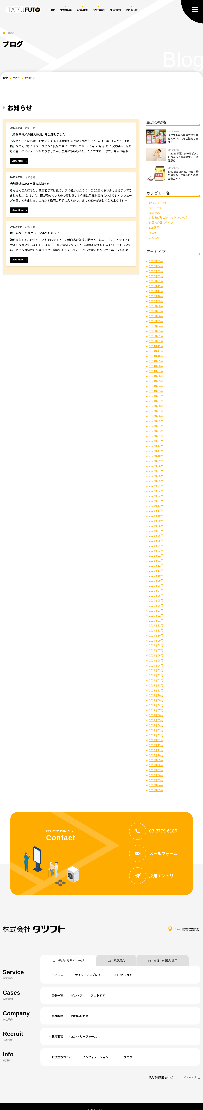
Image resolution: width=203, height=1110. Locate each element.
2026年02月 (156, 275)
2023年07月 (156, 408)
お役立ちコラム (62, 1049)
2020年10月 (156, 570)
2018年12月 (156, 678)
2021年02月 (156, 551)
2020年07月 (156, 585)
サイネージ (156, 207)
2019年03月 (156, 664)
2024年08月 (156, 364)
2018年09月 (156, 693)
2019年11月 (156, 624)
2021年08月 (156, 521)
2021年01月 (156, 556)
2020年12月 (156, 560)
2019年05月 (156, 654)
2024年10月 (156, 354)
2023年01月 (156, 437)
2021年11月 (156, 506)
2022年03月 (156, 487)
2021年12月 (156, 501)
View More (18, 160)
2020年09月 (156, 575)
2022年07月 (156, 467)
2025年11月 (156, 290)
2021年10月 (156, 511)
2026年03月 (156, 270)
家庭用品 (155, 212)
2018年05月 (156, 713)
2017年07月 (156, 762)
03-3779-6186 (155, 823)
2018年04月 (156, 718)
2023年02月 (156, 433)
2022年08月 (156, 462)
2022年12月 (156, 442)
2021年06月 (156, 531)
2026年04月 (156, 265)
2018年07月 (156, 703)
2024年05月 (156, 378)
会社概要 (57, 1008)
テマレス (57, 967)
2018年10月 (156, 688)
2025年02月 (156, 334)
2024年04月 (156, 383)
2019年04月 (156, 659)
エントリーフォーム (84, 1028)
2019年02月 (156, 669)
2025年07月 (156, 309)
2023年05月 (156, 418)
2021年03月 (156, 546)
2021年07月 (156, 526)
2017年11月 (156, 742)
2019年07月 (156, 644)
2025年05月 (156, 319)
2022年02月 (156, 492)
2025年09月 (156, 300)
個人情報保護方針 (159, 1069)
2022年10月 (156, 452)
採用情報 (115, 10)
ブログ (16, 78)
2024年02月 (156, 393)
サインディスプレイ (88, 967)
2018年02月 (156, 728)
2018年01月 (156, 733)
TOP (52, 10)
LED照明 (154, 227)
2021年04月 (156, 541)
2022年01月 (156, 496)
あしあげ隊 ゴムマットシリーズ (169, 217)
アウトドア (98, 987)
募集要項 (57, 1028)
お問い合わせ (79, 1008)
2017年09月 (156, 752)
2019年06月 (156, 649)
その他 (153, 232)
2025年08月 (156, 305)
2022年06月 (156, 472)
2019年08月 (156, 639)
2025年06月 (156, 315)
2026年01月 (156, 280)
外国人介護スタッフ (162, 222)
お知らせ (155, 237)
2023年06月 (156, 413)
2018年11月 (156, 683)
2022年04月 (156, 482)
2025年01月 (156, 339)
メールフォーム (155, 845)
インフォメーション (95, 1049)
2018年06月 (156, 708)
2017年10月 (156, 747)
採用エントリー (155, 867)
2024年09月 (156, 359)
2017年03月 (156, 782)
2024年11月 (156, 349)
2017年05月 (156, 772)
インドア (77, 987)
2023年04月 (156, 423)
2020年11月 (156, 565)
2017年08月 (156, 757)
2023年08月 (156, 403)
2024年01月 (156, 398)
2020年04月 (156, 600)
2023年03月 (156, 428)
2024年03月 (156, 388)
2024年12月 (156, 344)
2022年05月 (156, 477)
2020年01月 (156, 614)
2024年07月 (156, 369)
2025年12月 (156, 285)
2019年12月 (156, 620)
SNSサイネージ (159, 202)
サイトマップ (188, 1069)
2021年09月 (156, 516)
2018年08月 (156, 698)
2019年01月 (156, 674)
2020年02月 (156, 610)
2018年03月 (156, 723)
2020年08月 (156, 580)
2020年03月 (156, 605)
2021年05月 (156, 536)
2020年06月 (156, 590)
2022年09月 (156, 457)
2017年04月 (156, 777)
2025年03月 (156, 329)
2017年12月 (156, 738)
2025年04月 (156, 324)
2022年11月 (156, 447)
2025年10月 (156, 295)
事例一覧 (57, 987)
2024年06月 (156, 373)
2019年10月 (156, 629)
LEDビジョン (123, 967)
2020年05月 (156, 595)
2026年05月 (156, 260)
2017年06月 (156, 767)
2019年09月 (156, 634)
